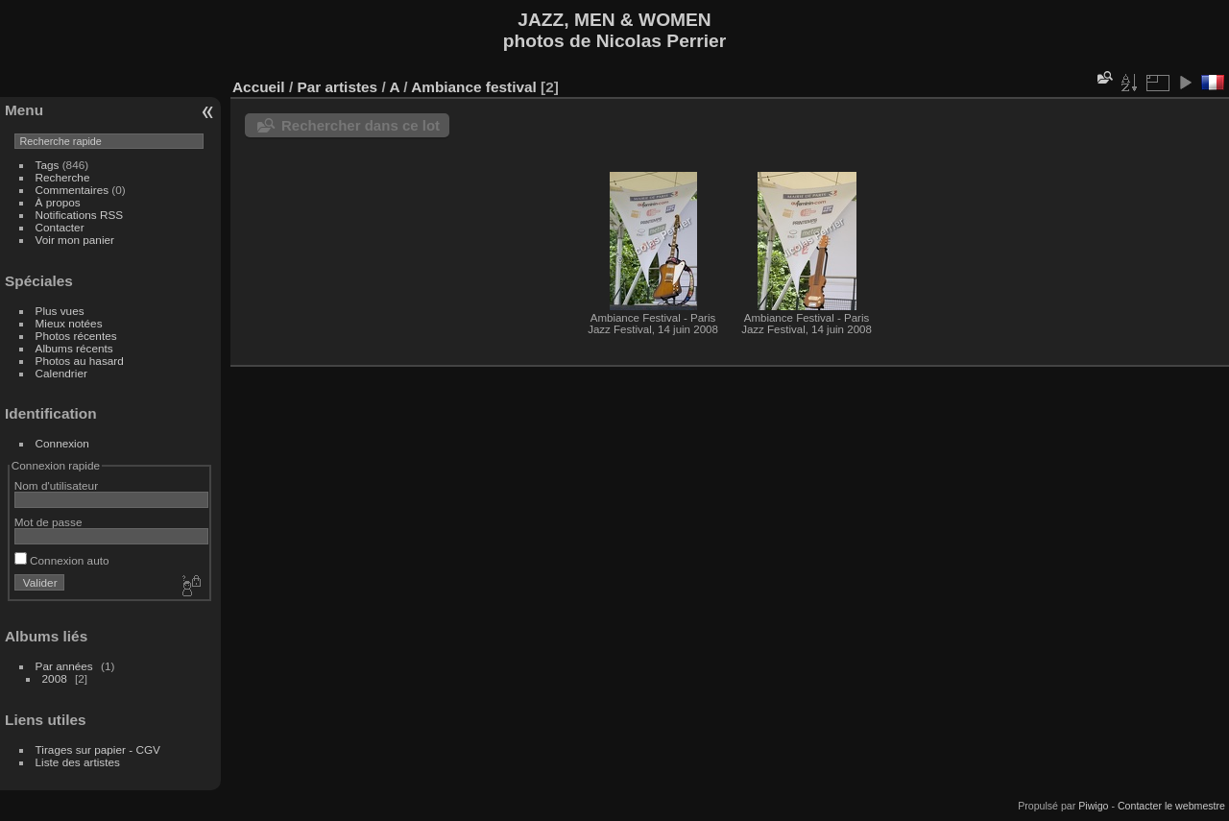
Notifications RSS (80, 214)
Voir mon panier (75, 239)
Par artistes (337, 87)
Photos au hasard (80, 360)
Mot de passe (48, 522)
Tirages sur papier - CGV (98, 749)
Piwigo (1093, 805)
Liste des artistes (78, 762)
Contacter (60, 227)
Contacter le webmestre (1171, 805)
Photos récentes (76, 335)
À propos (58, 202)
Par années (64, 666)
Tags (48, 164)
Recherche (63, 177)
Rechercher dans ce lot (360, 125)
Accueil (258, 87)
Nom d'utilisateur (56, 485)
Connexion (62, 443)
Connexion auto (61, 560)
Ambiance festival (474, 87)
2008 (54, 678)
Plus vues (60, 310)
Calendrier (61, 373)
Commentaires (72, 189)
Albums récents (74, 348)
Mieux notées (69, 323)
